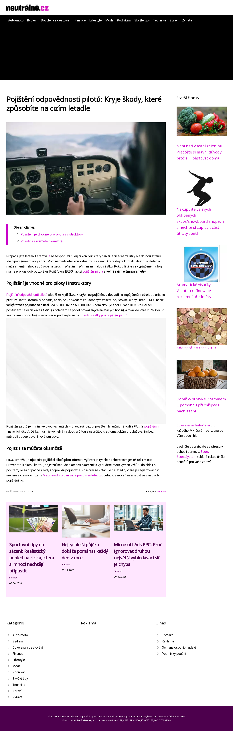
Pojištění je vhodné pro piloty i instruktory (51, 234)
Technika (159, 20)
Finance (80, 20)
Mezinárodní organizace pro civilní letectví (72, 475)
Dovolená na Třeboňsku (193, 425)
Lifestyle (95, 20)
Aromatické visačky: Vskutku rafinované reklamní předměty (194, 290)
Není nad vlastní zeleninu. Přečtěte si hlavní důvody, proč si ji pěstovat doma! (200, 152)
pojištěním (151, 426)
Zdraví (173, 20)
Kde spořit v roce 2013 (196, 347)
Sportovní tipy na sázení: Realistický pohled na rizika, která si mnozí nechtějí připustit (31, 558)
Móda (109, 20)
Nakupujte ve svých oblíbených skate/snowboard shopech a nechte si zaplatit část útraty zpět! (200, 221)
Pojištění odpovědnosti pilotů (27, 295)
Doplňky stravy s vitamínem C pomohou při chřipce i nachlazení (201, 405)
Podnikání (124, 20)
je (49, 256)
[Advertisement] (116, 50)
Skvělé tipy (142, 20)
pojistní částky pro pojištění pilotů (103, 315)
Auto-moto (15, 20)
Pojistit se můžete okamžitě (41, 241)
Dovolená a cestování (56, 20)
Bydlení (32, 20)
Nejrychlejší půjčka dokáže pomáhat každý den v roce (85, 551)
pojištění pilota (92, 271)
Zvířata (187, 20)
